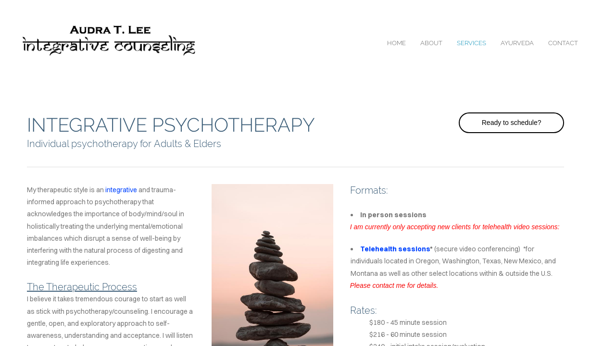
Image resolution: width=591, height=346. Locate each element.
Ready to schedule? (511, 122)
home (396, 43)
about (431, 43)
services (471, 43)
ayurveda (517, 43)
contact (563, 43)
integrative (121, 189)
